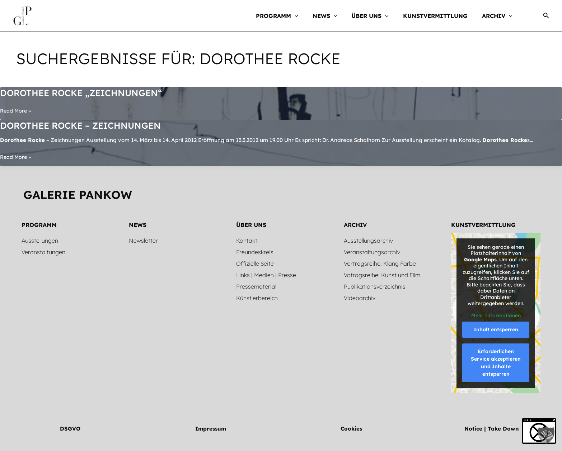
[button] (283, 16)
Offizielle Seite (255, 263)
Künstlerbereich (257, 298)
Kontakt (246, 240)
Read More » (16, 110)
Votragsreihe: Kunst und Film (382, 275)
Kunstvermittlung (483, 224)
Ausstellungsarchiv (368, 240)
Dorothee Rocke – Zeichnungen (86, 125)
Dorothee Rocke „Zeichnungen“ (86, 93)
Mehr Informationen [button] (495, 316)
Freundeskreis (254, 252)
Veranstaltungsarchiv (372, 252)
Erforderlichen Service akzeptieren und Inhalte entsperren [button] (496, 362)
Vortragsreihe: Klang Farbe (380, 263)
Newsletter (143, 240)
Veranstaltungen (43, 252)
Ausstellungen (40, 240)
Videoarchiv (359, 298)
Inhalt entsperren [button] (495, 329)
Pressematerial (256, 286)
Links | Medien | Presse (266, 275)
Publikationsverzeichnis (375, 286)
